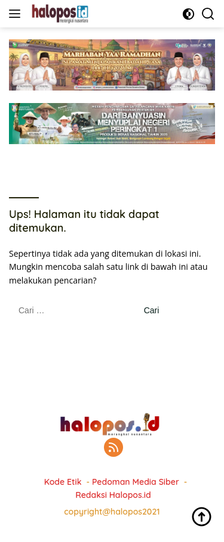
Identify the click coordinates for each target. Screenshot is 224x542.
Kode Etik (63, 481)
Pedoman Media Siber (135, 481)
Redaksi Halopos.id (113, 495)
